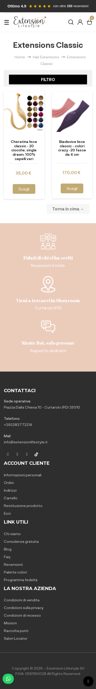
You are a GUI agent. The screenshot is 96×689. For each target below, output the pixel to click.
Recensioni (13, 564)
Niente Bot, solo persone (48, 343)
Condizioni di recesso (22, 615)
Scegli (23, 188)
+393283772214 (18, 424)
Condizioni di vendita (21, 600)
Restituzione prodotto (23, 505)
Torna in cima (68, 208)
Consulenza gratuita (21, 541)
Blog (8, 549)
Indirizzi (10, 490)
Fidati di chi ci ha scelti (48, 258)
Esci (7, 513)
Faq (7, 557)
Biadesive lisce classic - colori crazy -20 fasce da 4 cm (72, 148)
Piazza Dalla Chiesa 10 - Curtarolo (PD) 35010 (42, 407)
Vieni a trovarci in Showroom (48, 300)
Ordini (9, 482)
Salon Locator (15, 638)
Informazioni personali (22, 475)
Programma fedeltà (20, 580)
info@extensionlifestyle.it (26, 442)
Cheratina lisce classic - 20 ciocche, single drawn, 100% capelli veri (24, 150)
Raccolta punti (16, 630)
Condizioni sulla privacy (24, 607)
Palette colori (15, 572)
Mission (10, 623)
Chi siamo (12, 534)
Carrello (10, 498)
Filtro (48, 79)
